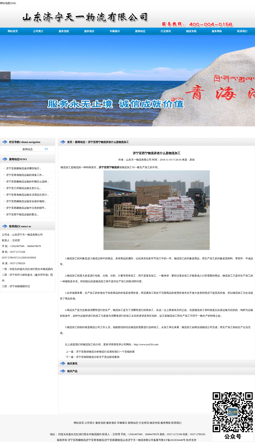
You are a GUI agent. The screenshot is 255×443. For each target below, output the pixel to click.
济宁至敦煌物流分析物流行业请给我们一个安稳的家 (105, 351)
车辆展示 (115, 31)
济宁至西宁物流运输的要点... (22, 214)
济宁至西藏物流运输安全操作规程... (26, 201)
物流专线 (191, 31)
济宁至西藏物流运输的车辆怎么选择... (27, 181)
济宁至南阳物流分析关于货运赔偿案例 (97, 357)
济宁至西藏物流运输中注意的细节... (26, 207)
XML (13, 3)
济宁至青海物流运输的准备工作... (25, 175)
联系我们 (242, 31)
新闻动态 (140, 31)
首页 (69, 142)
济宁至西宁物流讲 (109, 167)
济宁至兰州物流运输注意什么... (23, 188)
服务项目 (89, 31)
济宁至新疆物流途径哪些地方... (23, 168)
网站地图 (5, 3)
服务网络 (217, 31)
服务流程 (64, 31)
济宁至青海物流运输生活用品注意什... (27, 194)
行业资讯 (166, 31)
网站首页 (13, 31)
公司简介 (38, 31)
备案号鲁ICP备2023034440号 (169, 440)
